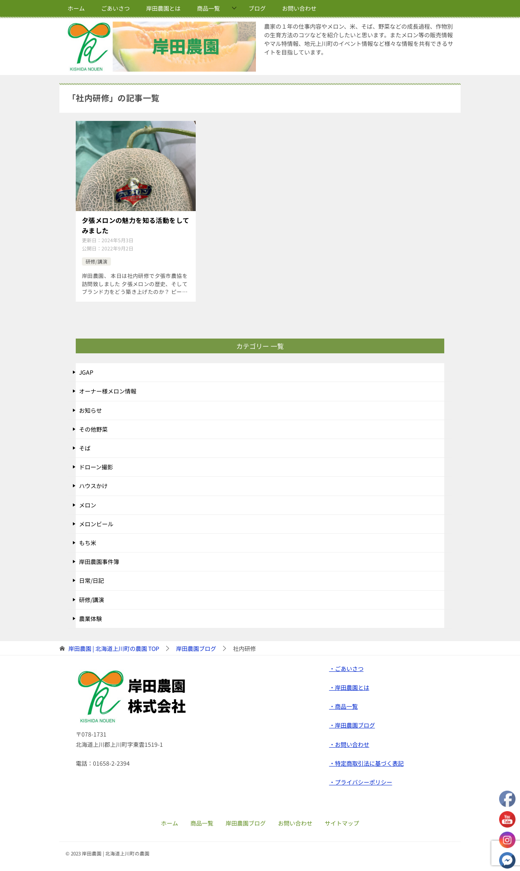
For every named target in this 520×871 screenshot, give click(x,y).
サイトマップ (342, 821)
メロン (87, 503)
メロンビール (96, 522)
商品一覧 (208, 8)
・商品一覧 (343, 704)
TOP (113, 646)
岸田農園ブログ (246, 821)
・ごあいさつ (346, 666)
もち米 (87, 541)
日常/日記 (91, 579)
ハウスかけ (93, 484)
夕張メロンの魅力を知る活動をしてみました (135, 224)
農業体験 (90, 616)
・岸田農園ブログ (352, 723)
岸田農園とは (163, 8)
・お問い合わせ (349, 742)
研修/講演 (96, 259)
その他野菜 (93, 427)
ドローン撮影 (96, 465)
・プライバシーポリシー (360, 780)
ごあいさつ (115, 8)
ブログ (257, 8)
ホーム (76, 8)
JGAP (86, 370)
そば (84, 446)
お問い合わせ (299, 8)
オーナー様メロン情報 (107, 389)
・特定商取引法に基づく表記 (366, 761)
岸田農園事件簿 (99, 560)
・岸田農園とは (349, 686)
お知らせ (90, 408)
